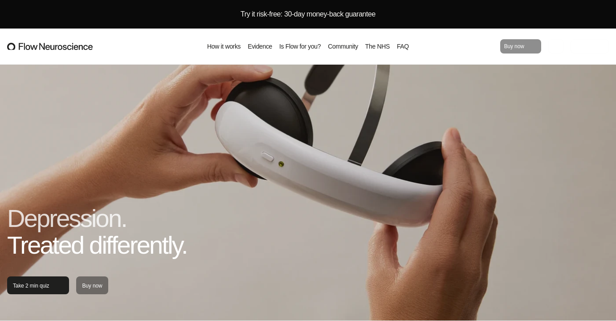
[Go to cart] (555, 46)
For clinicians (590, 47)
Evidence (260, 46)
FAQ (403, 46)
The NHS (377, 46)
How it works (224, 46)
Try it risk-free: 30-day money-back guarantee (308, 14)
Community (343, 46)
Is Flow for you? (300, 46)
